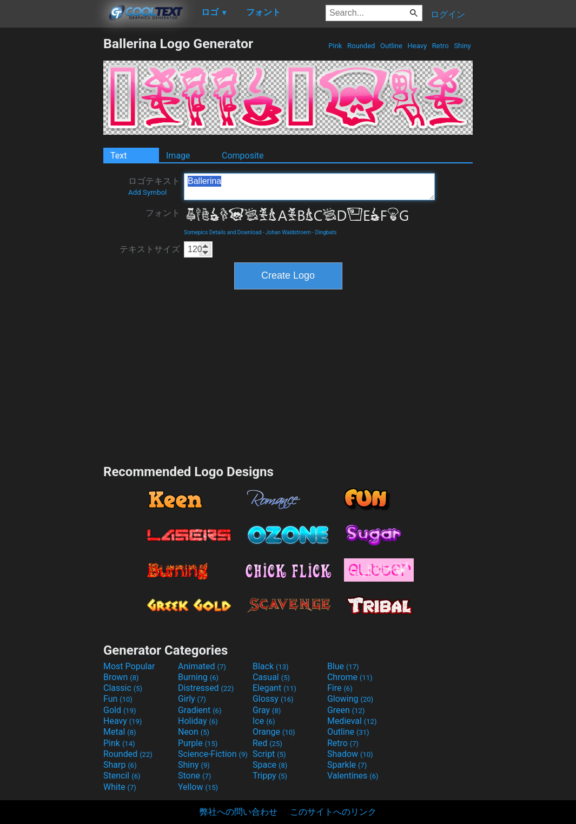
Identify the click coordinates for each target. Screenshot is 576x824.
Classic (122, 688)
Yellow (198, 787)
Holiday (198, 721)
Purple (197, 743)
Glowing (350, 699)
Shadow (350, 754)
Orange (274, 732)
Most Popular (129, 666)
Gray (267, 710)
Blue (343, 666)
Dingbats (326, 232)
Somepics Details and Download (222, 232)
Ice (264, 721)
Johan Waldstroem (288, 232)
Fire (340, 688)
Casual (271, 677)
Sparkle (347, 765)
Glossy (273, 699)
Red (267, 743)
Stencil (121, 775)
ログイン (448, 14)
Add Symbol (147, 192)
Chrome (350, 677)
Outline (391, 46)
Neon (193, 732)
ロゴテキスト (154, 186)
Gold (119, 710)
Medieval (352, 721)
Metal (119, 732)
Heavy (417, 46)
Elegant (274, 688)
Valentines (353, 775)
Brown (120, 677)
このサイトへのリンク (333, 812)
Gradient (199, 710)
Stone (194, 775)
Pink (335, 46)
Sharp (120, 765)
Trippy (270, 775)
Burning (198, 677)
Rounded (361, 46)
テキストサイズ (150, 249)
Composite (243, 155)
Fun (118, 699)
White (119, 787)
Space (270, 765)
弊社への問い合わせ (238, 812)
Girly (192, 699)
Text (118, 155)
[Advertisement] (51, 198)
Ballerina (309, 186)
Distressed (206, 688)
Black (271, 666)
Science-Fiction (213, 754)
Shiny (462, 46)
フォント (162, 213)
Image (178, 155)
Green (346, 710)
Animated (202, 666)
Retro (441, 46)
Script (269, 754)
